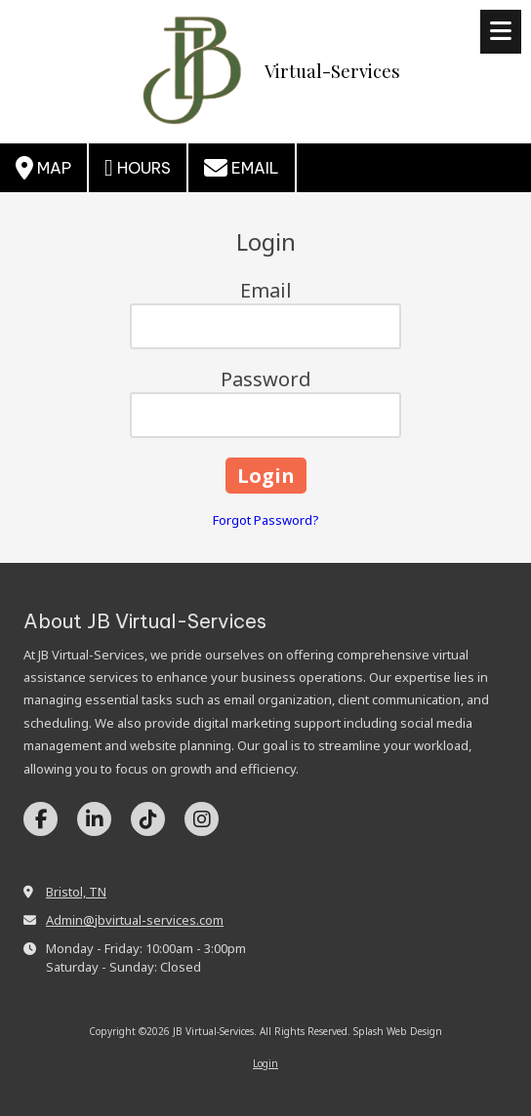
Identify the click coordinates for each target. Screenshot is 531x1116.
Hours (137, 167)
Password (266, 379)
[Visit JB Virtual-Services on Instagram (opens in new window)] (201, 819)
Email (241, 167)
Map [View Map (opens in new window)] (43, 167)
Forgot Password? (266, 520)
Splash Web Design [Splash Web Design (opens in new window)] (397, 1031)
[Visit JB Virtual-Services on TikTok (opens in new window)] (148, 819)
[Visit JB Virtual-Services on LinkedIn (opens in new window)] (94, 819)
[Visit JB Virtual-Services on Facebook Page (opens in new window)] (40, 819)
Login (265, 1063)
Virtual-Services (332, 71)
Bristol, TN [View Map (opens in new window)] (76, 891)
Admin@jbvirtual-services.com (135, 920)
